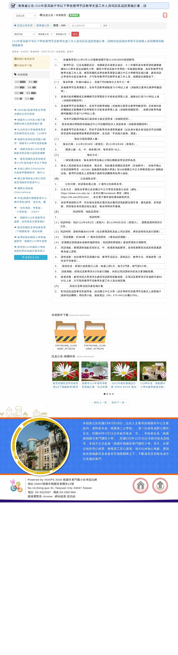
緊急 (31, 82)
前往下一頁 (119, 402)
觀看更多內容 (30, 257)
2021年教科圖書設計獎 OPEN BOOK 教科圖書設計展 (124, 387)
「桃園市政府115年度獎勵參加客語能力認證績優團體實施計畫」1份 (29, 153)
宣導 (17, 87)
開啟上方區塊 (165, 15)
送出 (75, 34)
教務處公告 (43, 25)
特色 (17, 99)
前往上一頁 (99, 402)
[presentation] (55, 375)
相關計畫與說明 (24, 58)
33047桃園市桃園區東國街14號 (54, 483)
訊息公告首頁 (23, 25)
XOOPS (49, 479)
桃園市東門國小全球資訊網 (80, 479)
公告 (17, 82)
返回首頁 (140, 486)
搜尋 (105, 25)
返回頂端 (160, 486)
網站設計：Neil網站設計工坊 (17, 486)
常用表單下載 (23, 65)
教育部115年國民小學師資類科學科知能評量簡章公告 (29, 251)
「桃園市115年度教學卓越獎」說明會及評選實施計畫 (29, 221)
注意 (27, 99)
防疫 (17, 93)
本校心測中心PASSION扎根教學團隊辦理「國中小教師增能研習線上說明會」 (29, 172)
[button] (105, 394)
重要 (28, 93)
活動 (30, 87)
